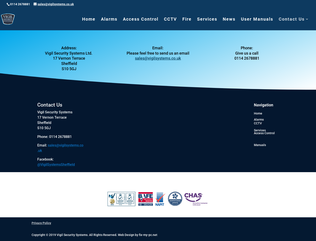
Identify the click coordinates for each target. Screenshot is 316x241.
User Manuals (257, 20)
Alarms (109, 20)
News (229, 20)
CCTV (170, 20)
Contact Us (292, 20)
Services (207, 20)
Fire (187, 20)
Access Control (140, 20)
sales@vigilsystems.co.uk (158, 58)
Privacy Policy (41, 223)
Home (88, 20)
